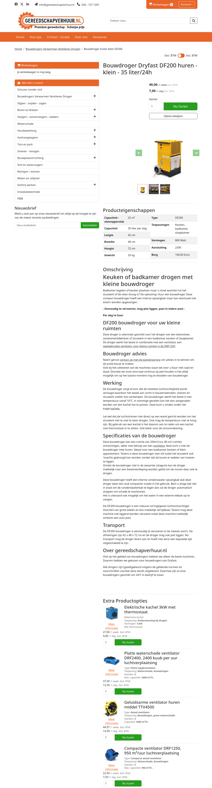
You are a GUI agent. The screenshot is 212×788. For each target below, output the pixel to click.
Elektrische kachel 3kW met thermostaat (110, 518)
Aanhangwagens (27, 143)
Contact (159, 770)
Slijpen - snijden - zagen (31, 105)
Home (20, 35)
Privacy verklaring (165, 766)
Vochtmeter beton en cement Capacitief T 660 (112, 649)
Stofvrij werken (26, 190)
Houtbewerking (26, 136)
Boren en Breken (27, 111)
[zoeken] (193, 20)
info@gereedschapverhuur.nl (37, 777)
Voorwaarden (116, 766)
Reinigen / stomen (28, 177)
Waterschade (25, 129)
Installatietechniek (28, 197)
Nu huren (183, 106)
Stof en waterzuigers (30, 170)
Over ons (81, 35)
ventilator (72, 383)
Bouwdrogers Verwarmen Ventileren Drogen (53, 47)
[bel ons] (88, 5)
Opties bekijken (175, 116)
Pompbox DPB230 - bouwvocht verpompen (113, 714)
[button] (53, 96)
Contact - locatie (58, 35)
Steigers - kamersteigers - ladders (33, 120)
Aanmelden (48, 238)
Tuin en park (25, 149)
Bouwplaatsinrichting (30, 163)
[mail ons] (55, 5)
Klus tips (36, 35)
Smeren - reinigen (28, 156)
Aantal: (159, 99)
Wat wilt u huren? (30, 80)
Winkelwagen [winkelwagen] (161, 4)
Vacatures (100, 35)
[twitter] (21, 5)
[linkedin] (27, 5)
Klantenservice (164, 762)
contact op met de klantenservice (98, 316)
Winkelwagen (27, 63)
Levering (113, 762)
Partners (66, 762)
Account (186, 4)
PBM (20, 204)
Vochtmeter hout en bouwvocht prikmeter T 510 (114, 682)
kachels (110, 349)
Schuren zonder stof (29, 87)
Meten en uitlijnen (28, 183)
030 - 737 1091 (29, 771)
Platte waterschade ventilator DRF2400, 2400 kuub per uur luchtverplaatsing (112, 552)
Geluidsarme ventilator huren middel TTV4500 (112, 584)
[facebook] (16, 5)
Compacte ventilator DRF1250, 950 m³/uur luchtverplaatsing (117, 617)
